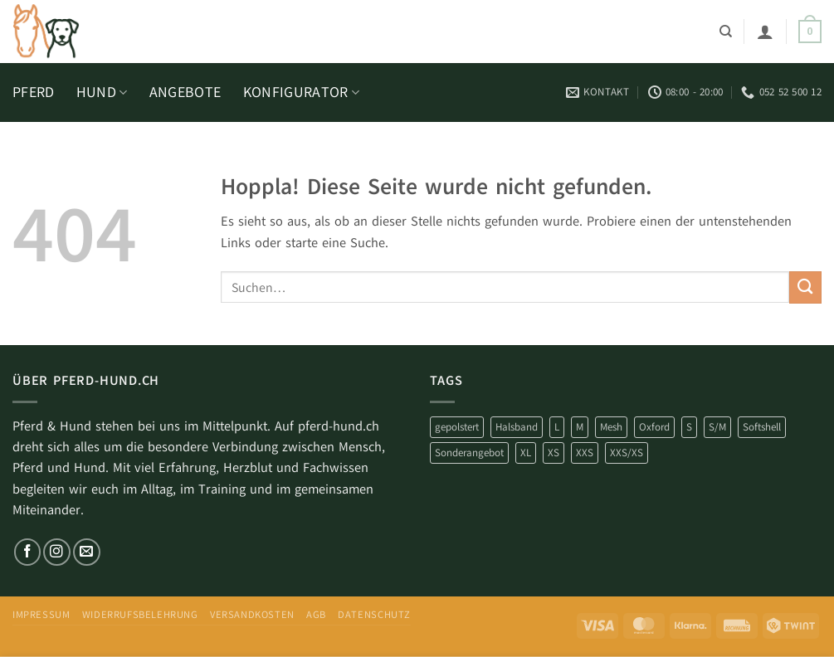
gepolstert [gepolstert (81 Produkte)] (457, 427)
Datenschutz (374, 614)
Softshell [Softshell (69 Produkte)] (762, 427)
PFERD (33, 92)
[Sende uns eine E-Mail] (86, 552)
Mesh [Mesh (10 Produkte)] (611, 427)
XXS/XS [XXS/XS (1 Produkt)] (626, 452)
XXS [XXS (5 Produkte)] (584, 452)
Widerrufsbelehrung (140, 614)
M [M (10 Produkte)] (579, 427)
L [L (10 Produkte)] (556, 427)
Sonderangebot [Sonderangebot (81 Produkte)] (469, 452)
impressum (41, 614)
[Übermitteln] (805, 287)
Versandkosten (252, 614)
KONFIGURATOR (301, 92)
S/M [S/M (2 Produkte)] (717, 427)
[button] (765, 31)
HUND (102, 92)
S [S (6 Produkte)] (689, 427)
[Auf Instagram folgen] (57, 552)
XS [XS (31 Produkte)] (553, 452)
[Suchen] (725, 31)
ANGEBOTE (185, 92)
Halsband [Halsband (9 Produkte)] (516, 427)
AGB (316, 614)
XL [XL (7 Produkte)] (525, 452)
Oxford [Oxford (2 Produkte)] (654, 427)
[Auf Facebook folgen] (27, 552)
